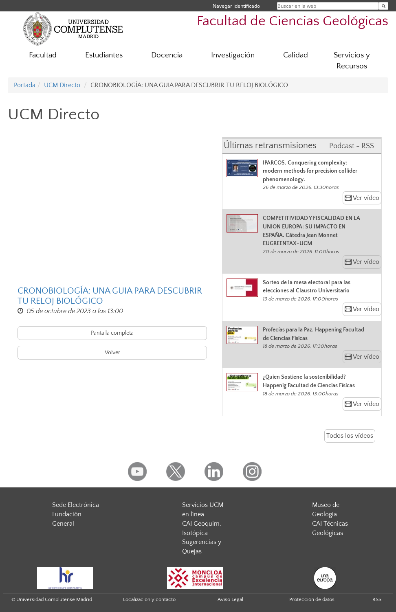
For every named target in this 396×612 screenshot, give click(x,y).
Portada (24, 85)
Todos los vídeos (349, 435)
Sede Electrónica (75, 505)
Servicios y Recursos (352, 60)
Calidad (295, 55)
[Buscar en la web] (383, 6)
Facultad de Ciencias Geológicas (292, 21)
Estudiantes (104, 55)
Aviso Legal (230, 599)
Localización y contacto (149, 599)
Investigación (233, 55)
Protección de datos (311, 599)
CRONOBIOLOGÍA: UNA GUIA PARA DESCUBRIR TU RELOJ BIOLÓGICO (110, 296)
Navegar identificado (236, 5)
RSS (376, 599)
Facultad (43, 55)
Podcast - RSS (351, 146)
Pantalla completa (112, 333)
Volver (112, 352)
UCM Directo (62, 85)
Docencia (167, 55)
